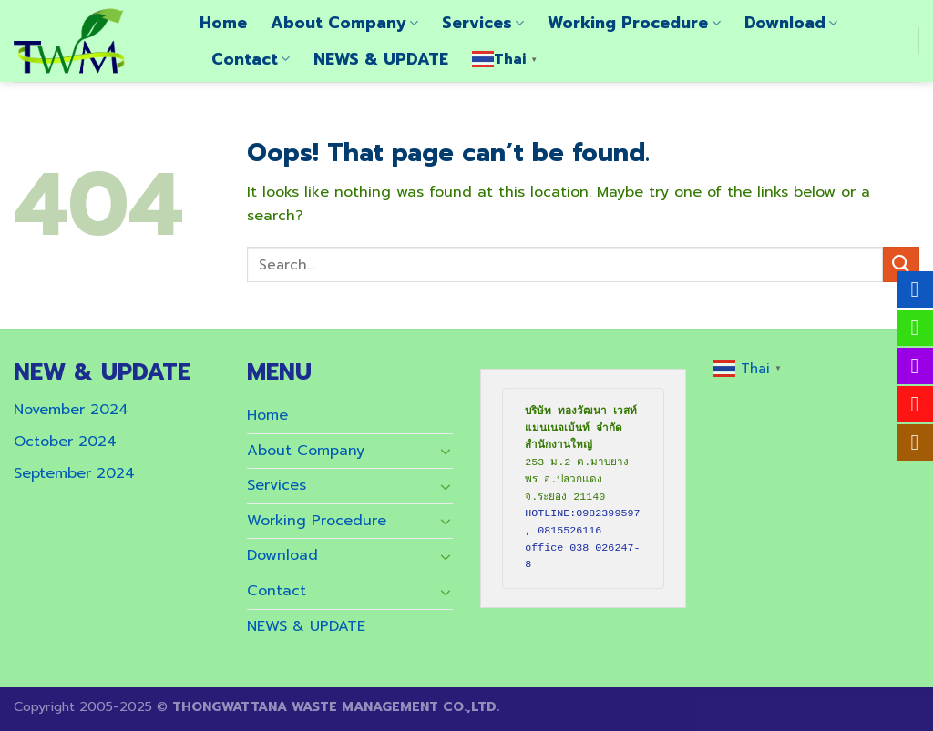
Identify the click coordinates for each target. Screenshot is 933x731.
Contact (250, 59)
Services (483, 23)
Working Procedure (634, 23)
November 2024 (71, 410)
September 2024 (74, 473)
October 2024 (65, 441)
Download (790, 23)
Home (223, 23)
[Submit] (901, 264)
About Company (344, 23)
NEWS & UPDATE (380, 59)
